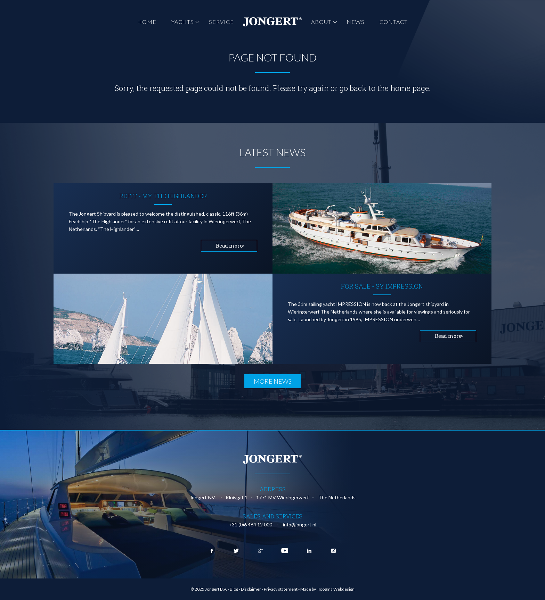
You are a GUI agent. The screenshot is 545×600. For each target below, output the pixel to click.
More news (273, 381)
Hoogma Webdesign (336, 589)
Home (146, 21)
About (321, 21)
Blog (234, 589)
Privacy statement (281, 589)
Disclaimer (251, 589)
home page (409, 88)
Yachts (182, 21)
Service (221, 21)
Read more (229, 245)
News (356, 21)
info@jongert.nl (299, 524)
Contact (394, 21)
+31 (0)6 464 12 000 (250, 524)
